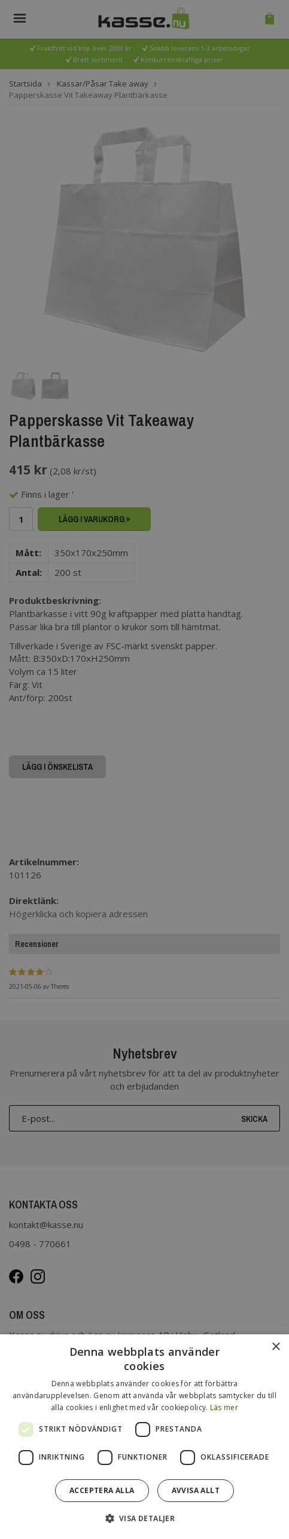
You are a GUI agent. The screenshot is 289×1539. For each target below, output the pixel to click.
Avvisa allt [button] (196, 1490)
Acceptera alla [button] (102, 1490)
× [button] (275, 1347)
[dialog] (144, 1436)
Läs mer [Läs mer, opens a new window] (224, 1407)
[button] (144, 1518)
